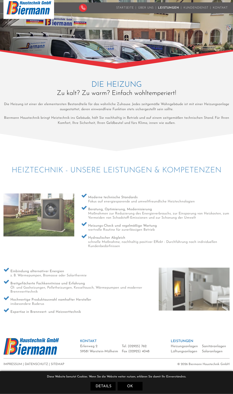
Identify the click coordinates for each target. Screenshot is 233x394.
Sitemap (57, 364)
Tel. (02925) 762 (134, 346)
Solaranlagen (212, 351)
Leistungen (168, 11)
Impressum (12, 364)
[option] (116, 32)
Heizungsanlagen (184, 346)
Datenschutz (36, 364)
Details (103, 386)
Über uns (146, 11)
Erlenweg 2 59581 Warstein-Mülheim (99, 349)
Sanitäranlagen (214, 346)
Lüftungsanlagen (184, 351)
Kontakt (220, 11)
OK (130, 386)
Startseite (125, 11)
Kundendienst (195, 11)
